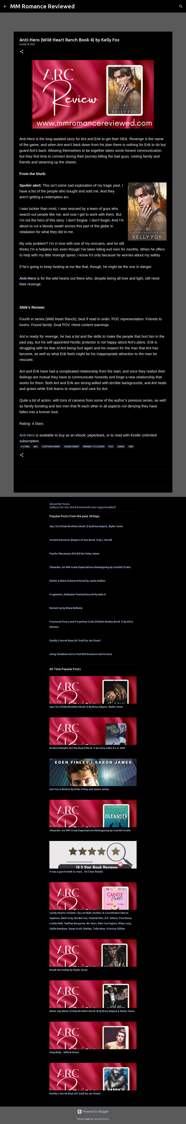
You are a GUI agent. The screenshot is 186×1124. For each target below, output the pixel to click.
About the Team (59, 504)
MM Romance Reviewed (42, 6)
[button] (21, 51)
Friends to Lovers (93, 446)
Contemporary (51, 446)
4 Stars (25, 446)
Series (121, 446)
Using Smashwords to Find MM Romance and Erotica (80, 654)
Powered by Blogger (93, 1111)
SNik (131, 446)
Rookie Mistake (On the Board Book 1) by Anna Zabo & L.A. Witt (87, 748)
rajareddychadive (101, 1119)
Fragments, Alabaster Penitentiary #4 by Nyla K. (77, 594)
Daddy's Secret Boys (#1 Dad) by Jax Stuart (75, 640)
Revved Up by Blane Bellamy (65, 608)
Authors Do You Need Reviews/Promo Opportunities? (82, 507)
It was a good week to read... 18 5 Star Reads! (76, 871)
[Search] (181, 6)
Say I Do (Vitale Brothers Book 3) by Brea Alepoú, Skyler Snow (86, 526)
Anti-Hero (27, 278)
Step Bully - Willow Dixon (64, 1052)
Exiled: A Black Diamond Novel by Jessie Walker (77, 580)
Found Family (71, 446)
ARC (36, 446)
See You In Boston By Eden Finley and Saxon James (79, 789)
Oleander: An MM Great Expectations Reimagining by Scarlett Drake (90, 567)
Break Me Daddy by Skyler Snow (68, 969)
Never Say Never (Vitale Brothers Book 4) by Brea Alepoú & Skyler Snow (91, 1011)
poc (111, 446)
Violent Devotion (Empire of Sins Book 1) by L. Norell (80, 539)
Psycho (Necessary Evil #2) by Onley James (74, 553)
